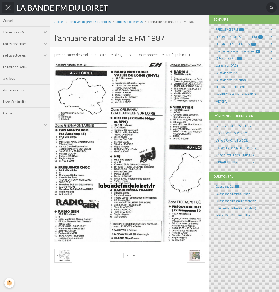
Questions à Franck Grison (233, 193)
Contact (9, 113)
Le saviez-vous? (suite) (231, 80)
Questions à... (227, 186)
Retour (130, 255)
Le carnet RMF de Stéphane (234, 126)
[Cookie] (9, 283)
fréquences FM (13, 32)
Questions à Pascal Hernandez (236, 201)
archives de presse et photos (90, 21)
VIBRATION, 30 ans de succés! (235, 162)
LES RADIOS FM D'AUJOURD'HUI (239, 36)
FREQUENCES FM (230, 29)
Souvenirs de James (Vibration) (236, 208)
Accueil (8, 20)
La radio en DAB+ (15, 66)
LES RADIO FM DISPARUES (236, 43)
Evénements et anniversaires (238, 51)
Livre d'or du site (14, 101)
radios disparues (15, 43)
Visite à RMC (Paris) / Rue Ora (235, 154)
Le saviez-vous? (226, 72)
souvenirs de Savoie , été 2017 (236, 147)
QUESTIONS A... (229, 58)
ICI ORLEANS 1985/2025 (232, 133)
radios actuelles (14, 55)
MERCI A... (222, 101)
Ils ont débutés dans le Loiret (234, 215)
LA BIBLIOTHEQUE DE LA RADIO (236, 94)
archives (9, 78)
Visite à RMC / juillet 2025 (232, 140)
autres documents (129, 21)
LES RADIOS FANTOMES (231, 87)
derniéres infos (13, 90)
